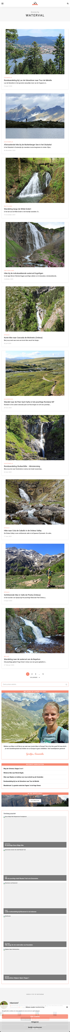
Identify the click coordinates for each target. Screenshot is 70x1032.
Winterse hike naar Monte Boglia (14, 773)
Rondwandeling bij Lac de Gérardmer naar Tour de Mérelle (28, 80)
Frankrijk (8, 77)
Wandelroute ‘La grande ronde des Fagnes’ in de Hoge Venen (22, 785)
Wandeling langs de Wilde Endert (17, 209)
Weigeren (35, 1022)
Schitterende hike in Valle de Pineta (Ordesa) (22, 595)
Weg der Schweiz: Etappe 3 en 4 (13, 768)
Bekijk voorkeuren (35, 1027)
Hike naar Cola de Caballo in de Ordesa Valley (22, 530)
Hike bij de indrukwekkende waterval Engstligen (23, 273)
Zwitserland (9, 270)
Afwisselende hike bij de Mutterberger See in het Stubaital (28, 144)
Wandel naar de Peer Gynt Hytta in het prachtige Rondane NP (29, 402)
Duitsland (8, 206)
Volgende (33, 677)
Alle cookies (35, 1017)
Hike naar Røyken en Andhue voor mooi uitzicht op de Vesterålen (23, 777)
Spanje (7, 335)
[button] (67, 1007)
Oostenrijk (8, 142)
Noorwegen (8, 399)
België (6, 656)
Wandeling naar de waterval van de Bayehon (22, 659)
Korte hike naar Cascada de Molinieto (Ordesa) (23, 337)
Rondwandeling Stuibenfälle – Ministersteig (22, 466)
